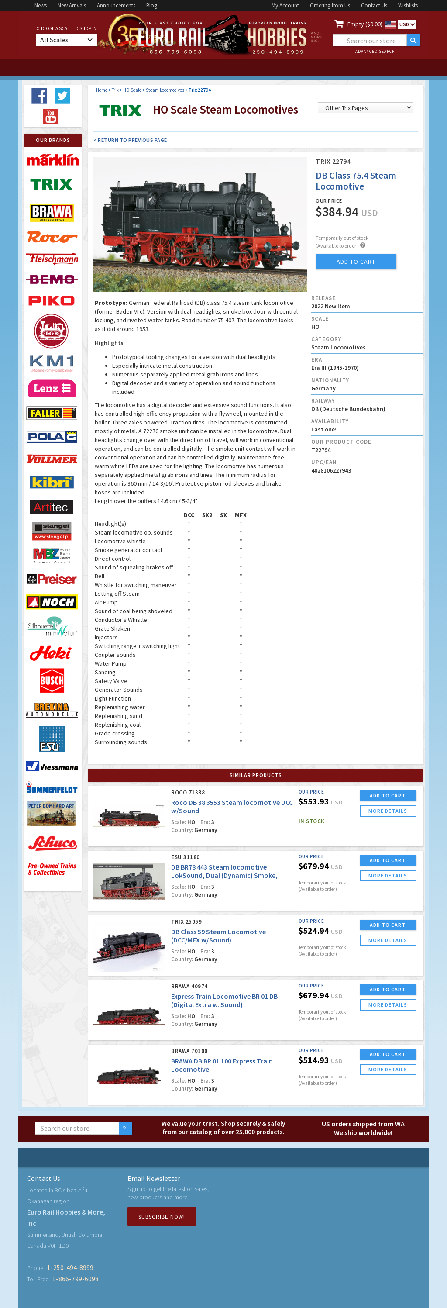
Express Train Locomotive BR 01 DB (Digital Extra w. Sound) (224, 1000)
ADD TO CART (388, 795)
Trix (115, 90)
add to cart (356, 262)
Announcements (116, 5)
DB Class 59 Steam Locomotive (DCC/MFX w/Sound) (218, 935)
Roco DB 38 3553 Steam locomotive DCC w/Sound (232, 806)
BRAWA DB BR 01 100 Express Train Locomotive (222, 1064)
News (40, 5)
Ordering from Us (330, 5)
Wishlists (408, 5)
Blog (151, 5)
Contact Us (374, 5)
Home (101, 90)
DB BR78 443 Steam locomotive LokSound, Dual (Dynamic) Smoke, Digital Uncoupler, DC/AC (224, 875)
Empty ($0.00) (364, 24)
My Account (285, 5)
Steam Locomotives (165, 90)
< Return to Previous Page (130, 140)
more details (387, 811)
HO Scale (132, 90)
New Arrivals (72, 5)
